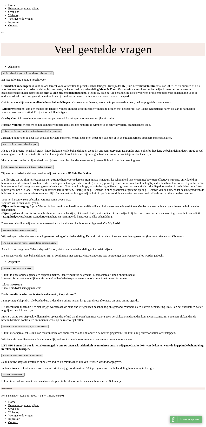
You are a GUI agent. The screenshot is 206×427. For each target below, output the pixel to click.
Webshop (13, 15)
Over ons (13, 11)
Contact (13, 25)
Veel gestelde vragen (20, 18)
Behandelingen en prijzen (23, 8)
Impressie (14, 22)
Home (12, 5)
